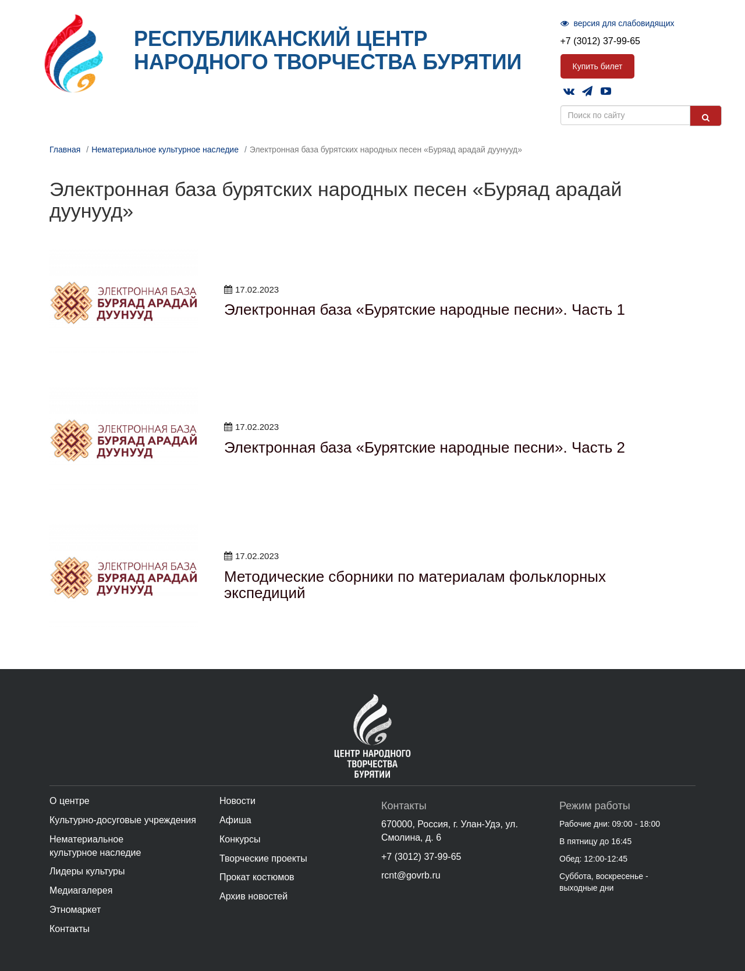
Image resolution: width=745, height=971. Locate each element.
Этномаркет (75, 910)
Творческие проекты (263, 858)
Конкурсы (239, 839)
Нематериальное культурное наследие (165, 149)
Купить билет (598, 66)
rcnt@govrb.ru (411, 875)
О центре (69, 801)
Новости (237, 801)
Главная (64, 149)
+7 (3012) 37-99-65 (600, 41)
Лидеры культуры (87, 871)
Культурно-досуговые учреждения (122, 820)
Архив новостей (253, 896)
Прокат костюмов (257, 877)
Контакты (69, 929)
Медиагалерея (80, 890)
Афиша (235, 820)
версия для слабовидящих (617, 23)
